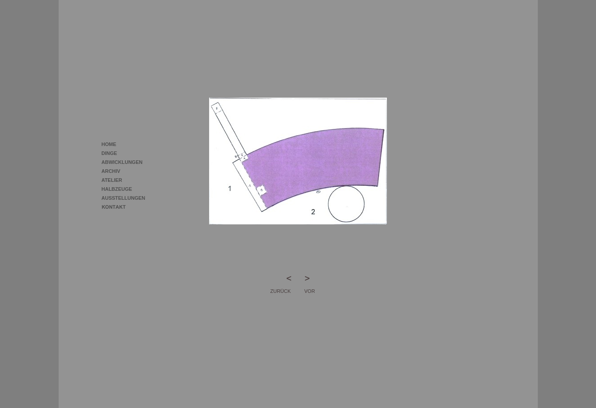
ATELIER (112, 180)
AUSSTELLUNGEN (124, 198)
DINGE (109, 153)
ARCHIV (111, 171)
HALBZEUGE (117, 189)
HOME (109, 144)
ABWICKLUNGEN (122, 162)
